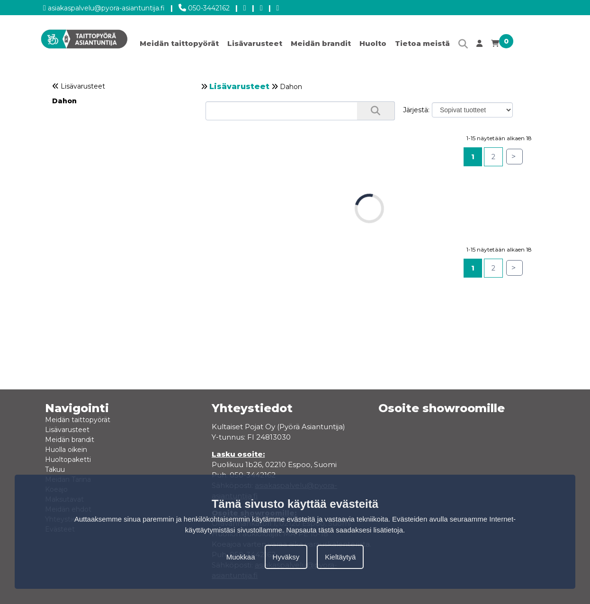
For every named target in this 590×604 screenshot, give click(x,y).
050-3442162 (204, 6)
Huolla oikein (66, 449)
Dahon (64, 101)
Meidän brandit (321, 43)
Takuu (55, 469)
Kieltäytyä (340, 557)
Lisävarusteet (254, 43)
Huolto (372, 43)
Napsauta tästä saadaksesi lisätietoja (344, 530)
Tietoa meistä (422, 43)
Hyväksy (286, 557)
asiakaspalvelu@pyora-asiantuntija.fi (104, 6)
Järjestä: (416, 110)
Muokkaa (240, 557)
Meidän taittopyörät (179, 43)
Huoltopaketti (68, 459)
